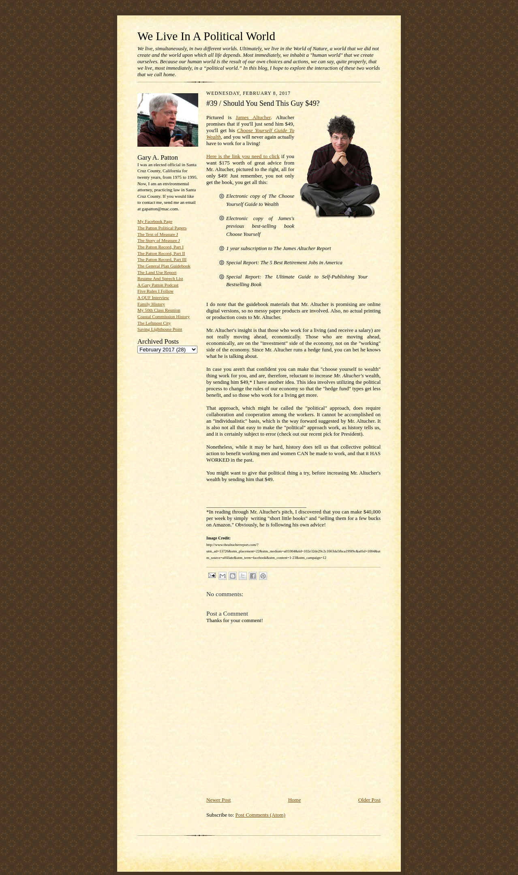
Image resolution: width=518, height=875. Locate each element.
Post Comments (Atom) (260, 815)
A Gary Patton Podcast (157, 284)
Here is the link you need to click (243, 156)
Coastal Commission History (163, 316)
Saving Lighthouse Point (159, 329)
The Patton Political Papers (161, 227)
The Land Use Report (156, 272)
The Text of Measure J (157, 234)
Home (294, 800)
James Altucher (253, 117)
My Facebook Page (154, 221)
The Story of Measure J (158, 240)
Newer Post (218, 800)
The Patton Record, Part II (161, 253)
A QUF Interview (153, 297)
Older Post (369, 800)
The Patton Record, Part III (161, 259)
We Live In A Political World (206, 36)
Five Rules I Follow (155, 291)
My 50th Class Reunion (158, 310)
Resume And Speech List (160, 278)
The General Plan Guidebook (164, 265)
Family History (151, 304)
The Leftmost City (154, 323)
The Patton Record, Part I (160, 246)
